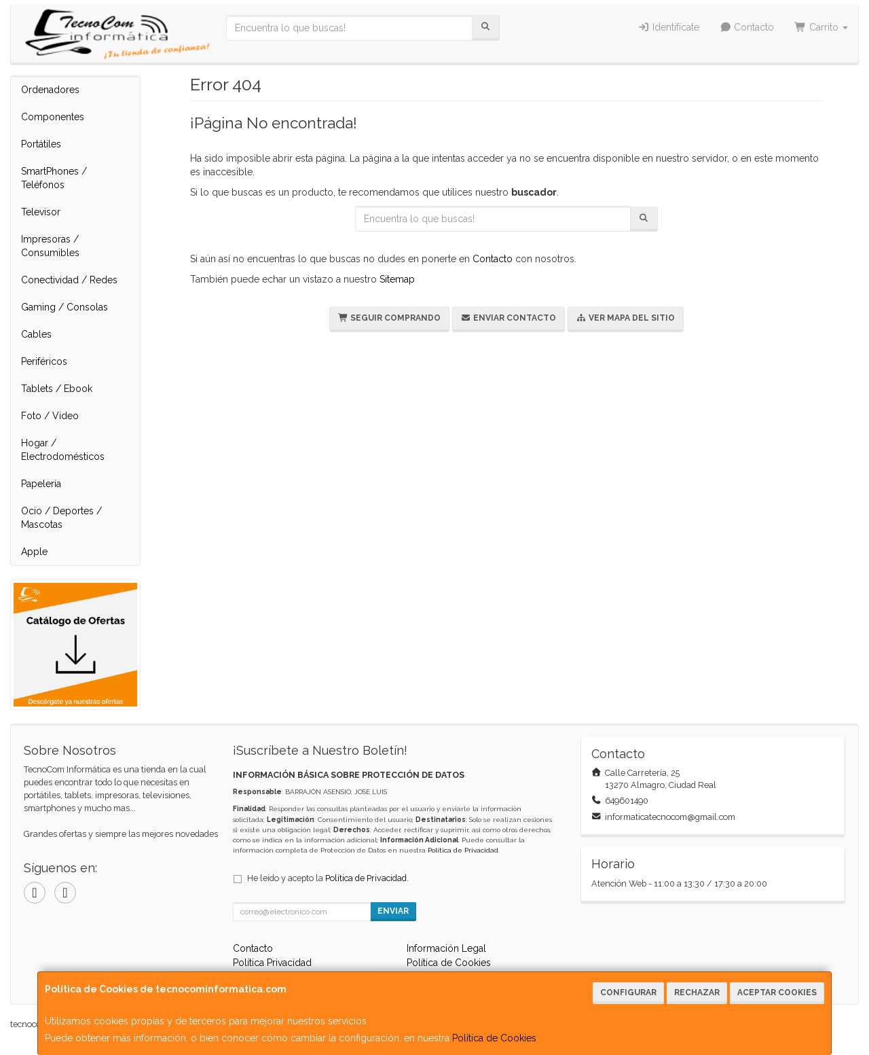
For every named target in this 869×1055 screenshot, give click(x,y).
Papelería (41, 483)
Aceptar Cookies (777, 992)
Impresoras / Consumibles (50, 246)
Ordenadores (50, 89)
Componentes (52, 116)
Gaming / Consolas (64, 307)
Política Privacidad (272, 962)
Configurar (628, 992)
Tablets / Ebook (56, 388)
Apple (34, 551)
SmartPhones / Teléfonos (54, 178)
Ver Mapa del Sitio (625, 318)
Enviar (393, 911)
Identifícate (668, 27)
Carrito (821, 27)
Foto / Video (50, 415)
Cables (36, 334)
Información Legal (446, 948)
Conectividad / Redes (69, 279)
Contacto (747, 27)
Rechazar (697, 992)
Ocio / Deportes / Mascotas (61, 517)
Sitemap (397, 279)
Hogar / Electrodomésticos (63, 449)
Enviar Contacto (508, 318)
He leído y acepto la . (328, 878)
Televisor (40, 212)
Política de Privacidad (463, 850)
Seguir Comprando (389, 318)
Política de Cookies (494, 1038)
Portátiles (41, 144)
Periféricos (44, 361)
